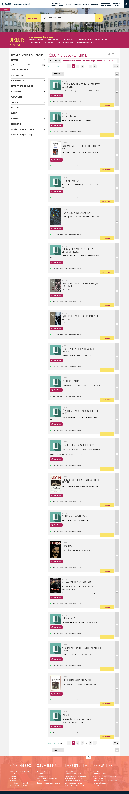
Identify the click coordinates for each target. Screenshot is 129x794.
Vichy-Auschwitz (69, 607)
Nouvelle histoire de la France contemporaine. (66, 465)
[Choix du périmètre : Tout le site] (33, 18)
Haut (88, 778)
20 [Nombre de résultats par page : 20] (115, 66)
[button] (126, 4)
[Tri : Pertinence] (58, 74)
